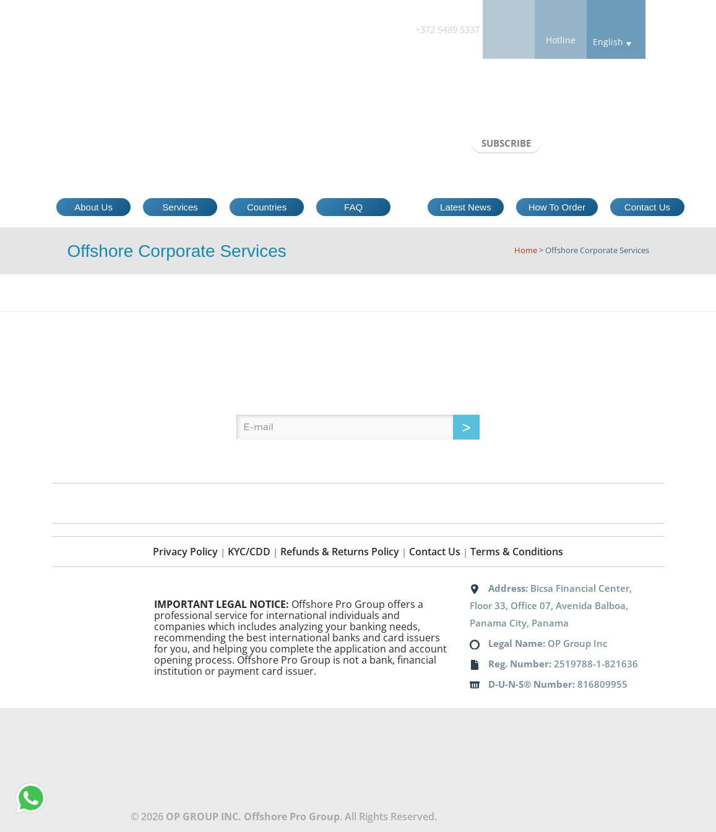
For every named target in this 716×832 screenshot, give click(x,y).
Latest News (465, 207)
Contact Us (647, 207)
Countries (267, 207)
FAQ (353, 207)
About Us (93, 207)
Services (180, 207)
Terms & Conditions (516, 551)
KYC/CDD (249, 551)
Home (525, 250)
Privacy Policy (185, 551)
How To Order (556, 207)
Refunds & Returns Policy (339, 551)
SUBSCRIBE (506, 143)
